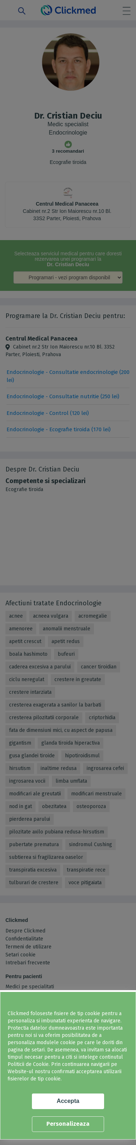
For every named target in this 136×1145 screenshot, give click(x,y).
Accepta (68, 1101)
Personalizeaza (68, 1123)
